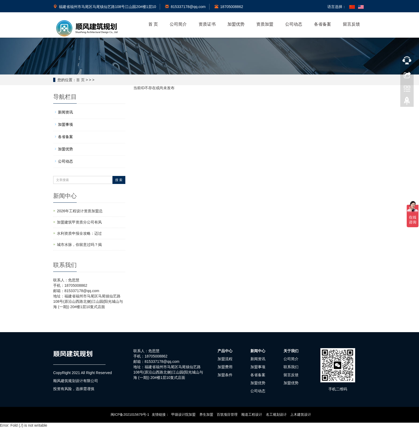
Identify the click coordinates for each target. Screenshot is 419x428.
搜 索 (118, 180)
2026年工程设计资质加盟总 (80, 211)
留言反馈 (351, 24)
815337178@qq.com (185, 7)
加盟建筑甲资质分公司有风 (79, 222)
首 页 (153, 24)
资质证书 (207, 24)
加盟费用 (225, 367)
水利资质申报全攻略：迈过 (79, 233)
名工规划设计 (276, 415)
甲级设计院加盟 (183, 415)
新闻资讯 (65, 112)
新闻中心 (257, 351)
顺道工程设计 (251, 415)
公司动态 (293, 24)
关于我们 (291, 351)
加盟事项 (65, 124)
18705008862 (229, 7)
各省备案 (322, 24)
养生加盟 (206, 415)
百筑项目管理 (227, 415)
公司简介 (178, 24)
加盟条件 (225, 375)
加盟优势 (236, 24)
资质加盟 (264, 24)
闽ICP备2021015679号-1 (130, 415)
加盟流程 (225, 359)
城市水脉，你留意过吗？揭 (79, 244)
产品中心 (225, 351)
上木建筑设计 (300, 415)
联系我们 (291, 367)
